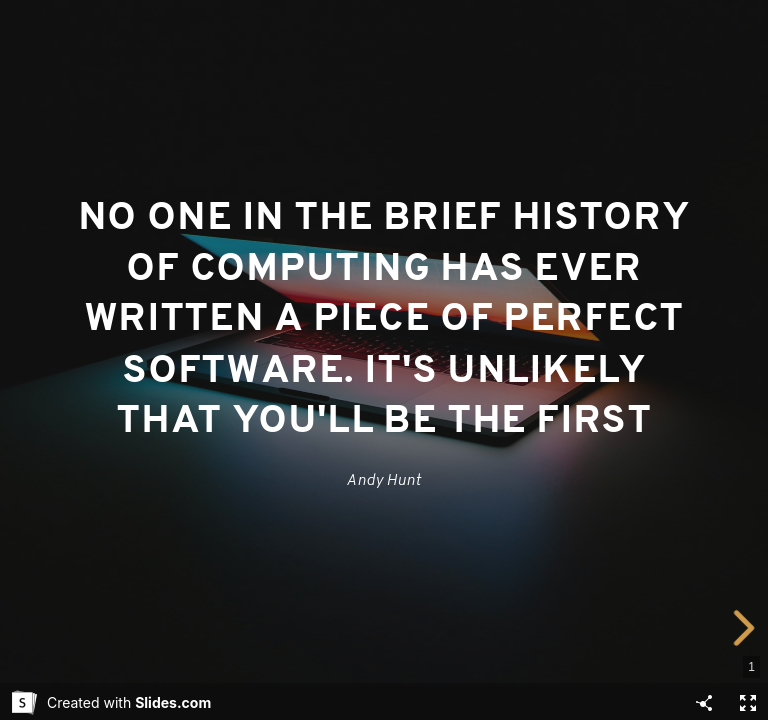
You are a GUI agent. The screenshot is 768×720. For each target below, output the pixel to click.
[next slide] (745, 628)
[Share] (704, 703)
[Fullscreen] (748, 703)
